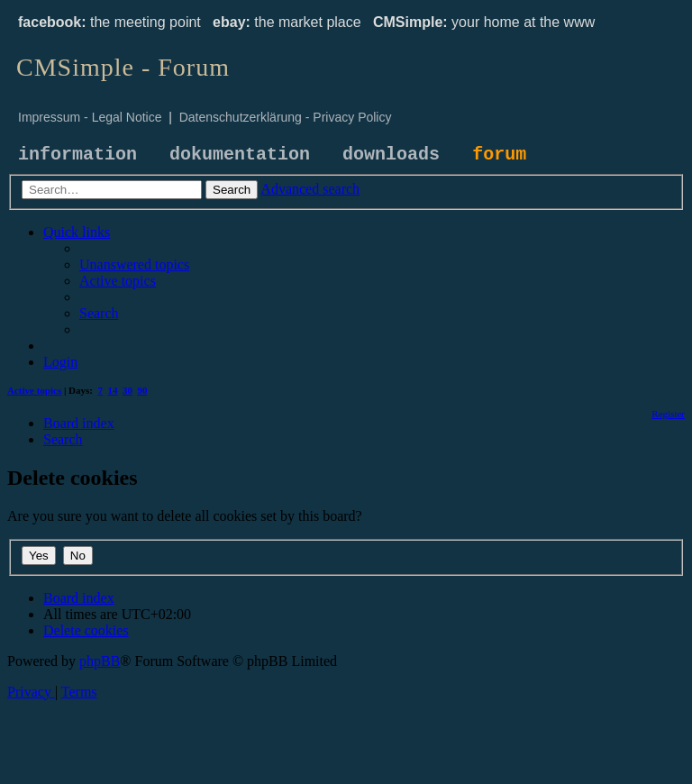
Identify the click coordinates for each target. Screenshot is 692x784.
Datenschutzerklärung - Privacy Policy (285, 117)
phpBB (99, 661)
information (77, 154)
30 (127, 390)
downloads (391, 154)
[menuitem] (134, 264)
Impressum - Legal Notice (90, 117)
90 (143, 390)
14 (113, 390)
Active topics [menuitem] (34, 390)
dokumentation (239, 154)
